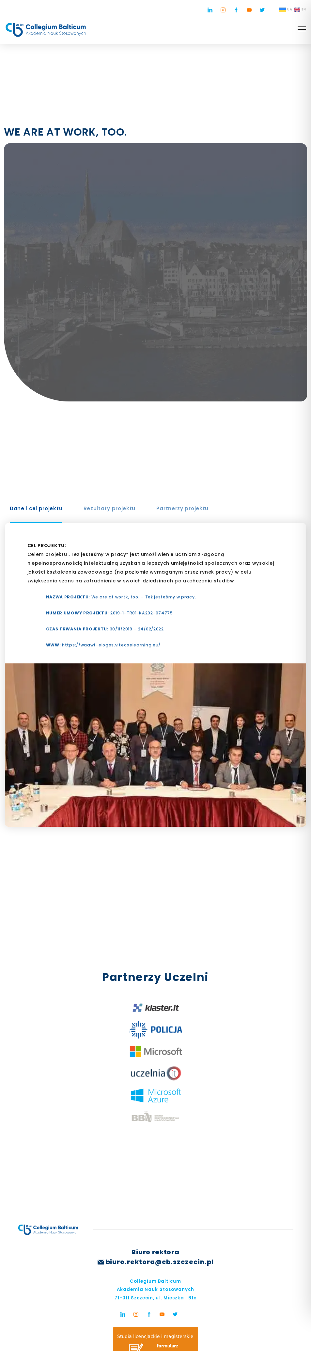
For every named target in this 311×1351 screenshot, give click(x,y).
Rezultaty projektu (110, 508)
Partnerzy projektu (182, 508)
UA (285, 9)
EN (300, 9)
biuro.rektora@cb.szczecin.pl (160, 1262)
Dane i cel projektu (36, 508)
